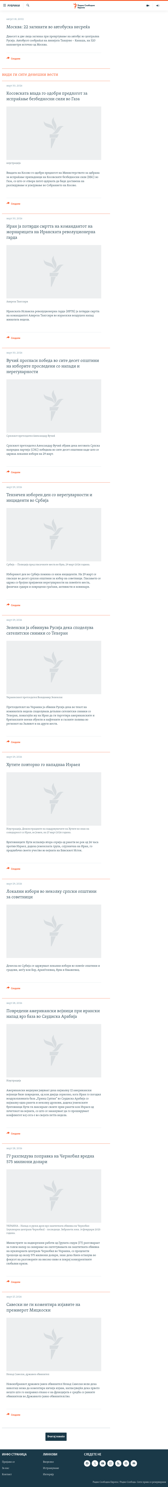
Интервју (48, 1474)
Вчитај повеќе (56, 1436)
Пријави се (8, 1462)
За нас (5, 1468)
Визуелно (48, 1462)
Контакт (7, 1474)
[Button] (13, 59)
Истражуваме (51, 1468)
